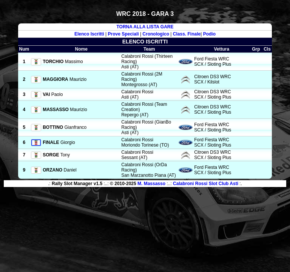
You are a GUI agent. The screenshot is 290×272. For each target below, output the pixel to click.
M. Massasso (151, 183)
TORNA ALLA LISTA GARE (144, 26)
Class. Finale (187, 34)
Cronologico (155, 34)
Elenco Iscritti (89, 34)
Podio (209, 34)
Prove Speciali (123, 34)
